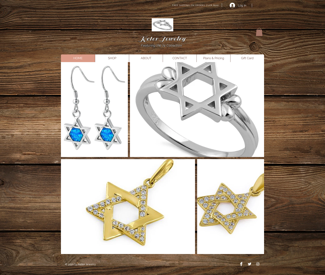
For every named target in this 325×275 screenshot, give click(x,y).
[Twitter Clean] (249, 264)
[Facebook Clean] (241, 264)
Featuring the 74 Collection (162, 45)
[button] (259, 32)
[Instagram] (258, 264)
